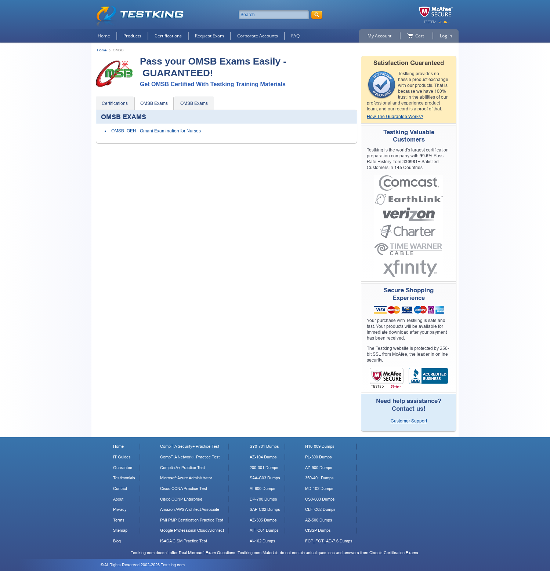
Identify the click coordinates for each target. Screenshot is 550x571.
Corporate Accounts (257, 36)
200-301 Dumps (264, 467)
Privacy (120, 509)
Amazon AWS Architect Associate (189, 509)
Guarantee (122, 467)
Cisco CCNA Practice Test (183, 488)
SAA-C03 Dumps (265, 478)
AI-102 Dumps (262, 541)
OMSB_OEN (123, 130)
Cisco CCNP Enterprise (181, 499)
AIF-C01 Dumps (264, 530)
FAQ (295, 36)
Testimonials (124, 478)
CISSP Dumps (318, 530)
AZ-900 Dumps (318, 467)
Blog (117, 541)
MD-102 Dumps (319, 488)
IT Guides (122, 457)
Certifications (168, 36)
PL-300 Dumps (318, 457)
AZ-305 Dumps (263, 520)
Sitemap (120, 530)
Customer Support (409, 421)
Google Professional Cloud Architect (192, 530)
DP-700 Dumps (263, 499)
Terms (118, 520)
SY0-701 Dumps (264, 446)
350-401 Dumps (319, 478)
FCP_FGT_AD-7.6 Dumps (328, 541)
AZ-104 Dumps (263, 457)
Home (104, 36)
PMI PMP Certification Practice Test (191, 520)
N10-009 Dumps (319, 446)
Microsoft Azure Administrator (186, 478)
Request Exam (209, 36)
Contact (120, 488)
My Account (379, 36)
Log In (446, 36)
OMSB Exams (154, 103)
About (118, 499)
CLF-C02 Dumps (320, 509)
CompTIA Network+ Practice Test (190, 457)
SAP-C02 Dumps (265, 509)
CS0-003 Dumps (320, 499)
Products (132, 36)
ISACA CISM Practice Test (183, 541)
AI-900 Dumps (262, 488)
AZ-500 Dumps (318, 520)
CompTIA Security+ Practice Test (189, 446)
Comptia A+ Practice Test (182, 467)
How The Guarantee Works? (395, 116)
